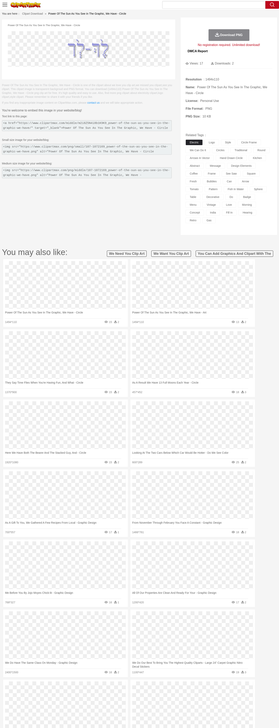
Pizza (163, 709)
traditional (241, 150)
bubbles (212, 181)
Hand (200, 698)
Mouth (174, 698)
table (193, 197)
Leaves (60, 686)
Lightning (135, 686)
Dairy (50, 709)
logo (212, 142)
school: (30, 703)
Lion (170, 692)
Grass (125, 686)
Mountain (167, 686)
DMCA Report (197, 51)
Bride (56, 698)
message (215, 165)
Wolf (233, 692)
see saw (231, 173)
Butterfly (62, 692)
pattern (213, 189)
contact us (93, 102)
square (251, 173)
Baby (48, 698)
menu (193, 204)
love (229, 204)
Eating (172, 709)
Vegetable (132, 709)
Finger (191, 698)
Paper (175, 703)
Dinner (154, 709)
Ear (109, 698)
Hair (144, 698)
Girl (150, 698)
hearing (247, 212)
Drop (202, 686)
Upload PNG (246, 720)
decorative (212, 197)
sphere (258, 189)
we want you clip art (171, 254)
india (213, 212)
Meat (97, 709)
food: (28, 709)
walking (126, 698)
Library (154, 703)
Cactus (70, 686)
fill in (229, 212)
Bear (46, 692)
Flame (104, 686)
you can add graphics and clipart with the (234, 254)
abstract (195, 165)
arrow (245, 181)
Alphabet (193, 703)
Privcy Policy (205, 720)
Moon (146, 686)
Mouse (189, 692)
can (229, 181)
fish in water (236, 189)
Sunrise (155, 686)
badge (247, 197)
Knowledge (142, 703)
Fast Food (80, 709)
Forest (211, 686)
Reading (85, 703)
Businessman (88, 698)
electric (194, 142)
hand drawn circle (231, 158)
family (65, 698)
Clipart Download (32, 13)
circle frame (249, 142)
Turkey (224, 692)
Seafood (120, 709)
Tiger (215, 692)
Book (61, 703)
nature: (29, 686)
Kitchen (144, 709)
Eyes (116, 698)
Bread (181, 709)
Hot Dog (202, 709)
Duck (103, 692)
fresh (193, 181)
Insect (162, 692)
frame (212, 173)
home (136, 698)
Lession (218, 703)
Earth (89, 686)
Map (131, 703)
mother (74, 698)
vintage (211, 204)
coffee (194, 173)
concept (195, 212)
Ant (39, 692)
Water (177, 686)
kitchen (257, 158)
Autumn (50, 686)
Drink (69, 709)
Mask (40, 698)
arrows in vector (200, 158)
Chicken (80, 692)
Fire (96, 686)
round (261, 150)
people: (30, 697)
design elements (241, 165)
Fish (132, 692)
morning (247, 204)
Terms (192, 720)
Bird (53, 692)
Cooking (191, 709)
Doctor (101, 698)
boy (157, 698)
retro (193, 220)
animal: (30, 692)
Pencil (95, 703)
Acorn (40, 686)
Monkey (179, 692)
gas (209, 220)
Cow (89, 692)
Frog (139, 692)
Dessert (60, 709)
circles (220, 150)
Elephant (122, 692)
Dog (96, 692)
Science (164, 703)
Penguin (206, 692)
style (228, 142)
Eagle (112, 692)
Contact (220, 720)
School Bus (121, 703)
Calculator (206, 703)
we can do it (198, 150)
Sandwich (108, 709)
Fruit (90, 709)
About (181, 720)
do (231, 197)
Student (41, 703)
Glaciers (114, 686)
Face (183, 698)
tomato (194, 189)
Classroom (72, 703)
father (165, 698)
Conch (80, 686)
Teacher (52, 703)
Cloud (194, 686)
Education (106, 703)
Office (183, 703)
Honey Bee (150, 692)
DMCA (232, 720)
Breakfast (40, 709)
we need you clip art (126, 254)
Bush (185, 686)
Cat (71, 692)
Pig (197, 692)
